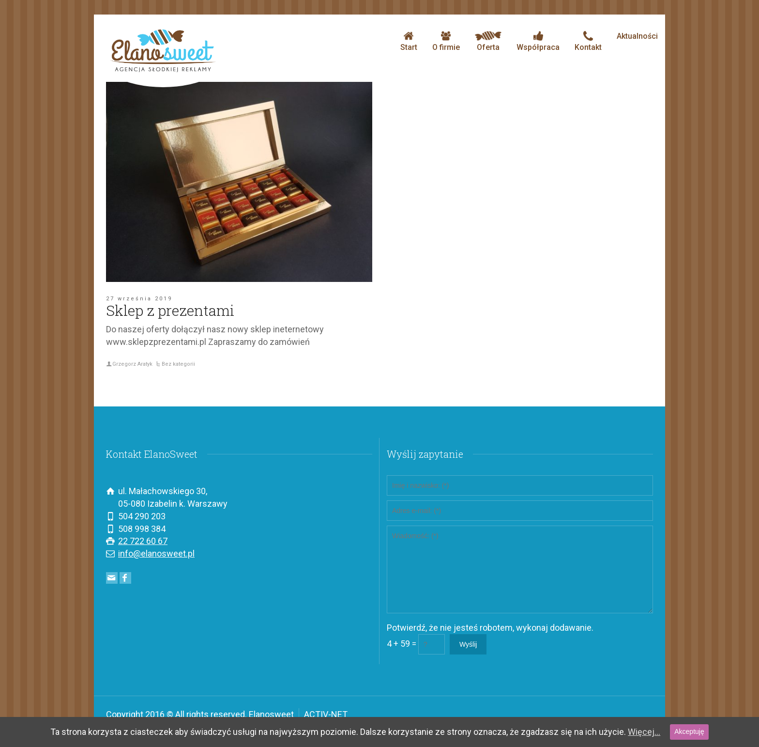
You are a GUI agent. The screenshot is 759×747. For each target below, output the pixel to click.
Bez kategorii (178, 364)
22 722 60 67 (142, 541)
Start (408, 41)
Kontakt (588, 41)
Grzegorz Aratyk (132, 364)
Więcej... (644, 732)
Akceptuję (689, 731)
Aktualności (637, 36)
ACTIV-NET (326, 714)
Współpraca (538, 41)
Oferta (488, 41)
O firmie (446, 41)
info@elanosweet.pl (156, 553)
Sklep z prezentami (170, 310)
